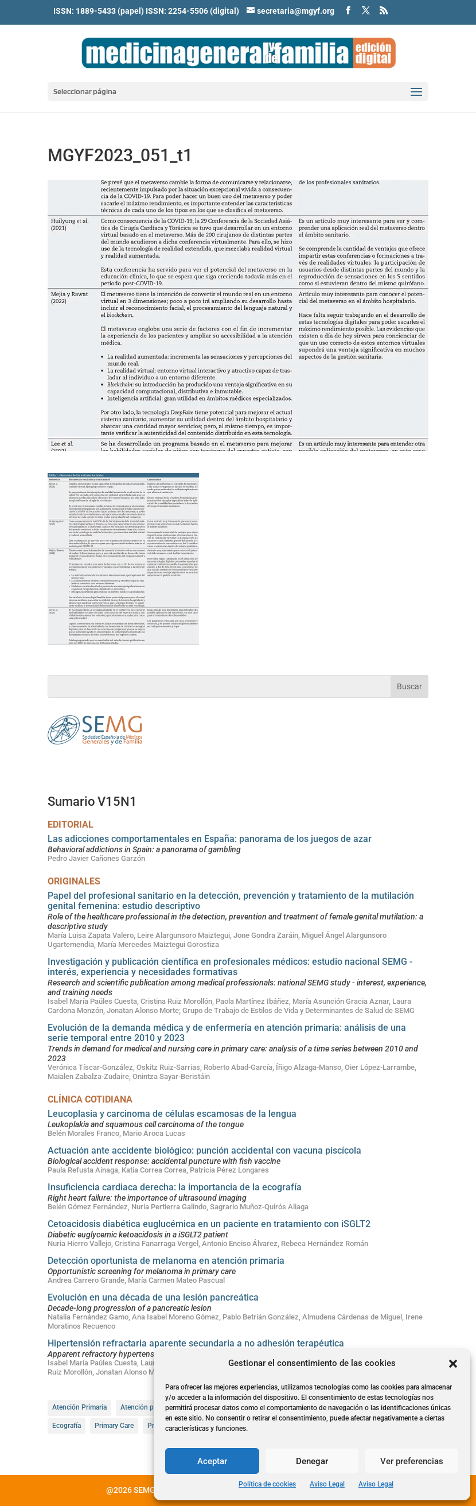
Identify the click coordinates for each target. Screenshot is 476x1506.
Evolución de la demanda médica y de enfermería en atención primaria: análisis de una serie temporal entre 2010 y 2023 (227, 1032)
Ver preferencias (411, 1461)
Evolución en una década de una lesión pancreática (153, 1297)
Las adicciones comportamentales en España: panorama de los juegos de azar (210, 838)
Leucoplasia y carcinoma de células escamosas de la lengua (172, 1113)
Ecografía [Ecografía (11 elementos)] (66, 1426)
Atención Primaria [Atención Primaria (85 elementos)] (79, 1407)
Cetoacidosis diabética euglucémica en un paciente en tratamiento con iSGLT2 (209, 1223)
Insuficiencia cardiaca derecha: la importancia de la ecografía (175, 1187)
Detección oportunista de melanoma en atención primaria (166, 1260)
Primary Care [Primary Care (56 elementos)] (114, 1426)
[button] (453, 1363)
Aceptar (212, 1461)
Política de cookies (267, 1484)
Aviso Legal (327, 1484)
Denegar (312, 1461)
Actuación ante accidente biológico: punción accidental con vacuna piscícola (204, 1150)
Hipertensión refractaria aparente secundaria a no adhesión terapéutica (196, 1343)
